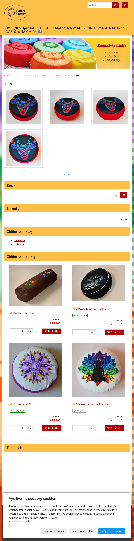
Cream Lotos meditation (92, 404)
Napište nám (18, 31)
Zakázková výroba (69, 28)
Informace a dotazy (107, 28)
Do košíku (51, 331)
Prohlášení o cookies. (21, 521)
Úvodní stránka (20, 28)
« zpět (67, 174)
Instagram (34, 31)
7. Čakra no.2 (22, 404)
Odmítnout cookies (83, 531)
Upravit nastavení (54, 531)
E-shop (43, 28)
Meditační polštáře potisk (56, 75)
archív (123, 219)
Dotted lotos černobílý (91, 308)
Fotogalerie (31, 75)
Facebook (40, 31)
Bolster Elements (24, 313)
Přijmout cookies (111, 531)
